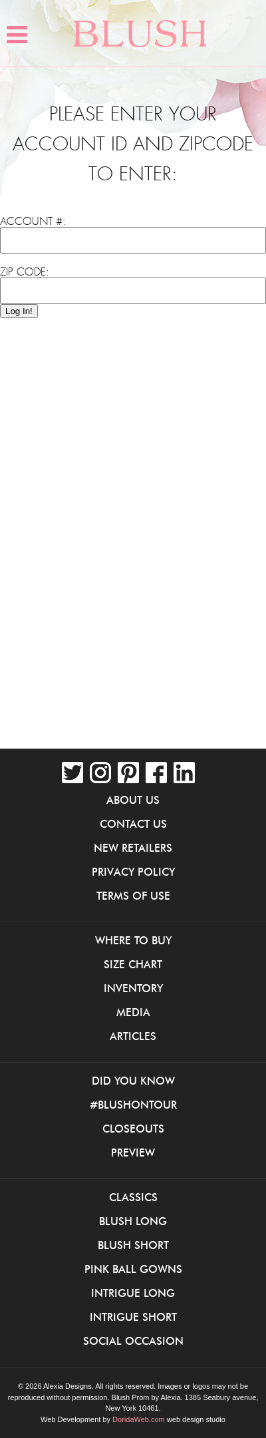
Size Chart (133, 964)
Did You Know (133, 1081)
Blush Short (133, 1245)
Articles (133, 1036)
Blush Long (133, 1221)
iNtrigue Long (133, 1293)
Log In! (19, 311)
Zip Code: (24, 272)
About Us (133, 800)
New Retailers (133, 848)
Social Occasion (133, 1341)
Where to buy (133, 940)
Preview (133, 1153)
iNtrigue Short (133, 1317)
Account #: (33, 221)
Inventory (133, 988)
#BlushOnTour (133, 1105)
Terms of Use (133, 896)
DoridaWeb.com (138, 1419)
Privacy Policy (133, 872)
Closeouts (133, 1129)
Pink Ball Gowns (133, 1269)
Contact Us (133, 824)
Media (133, 1012)
